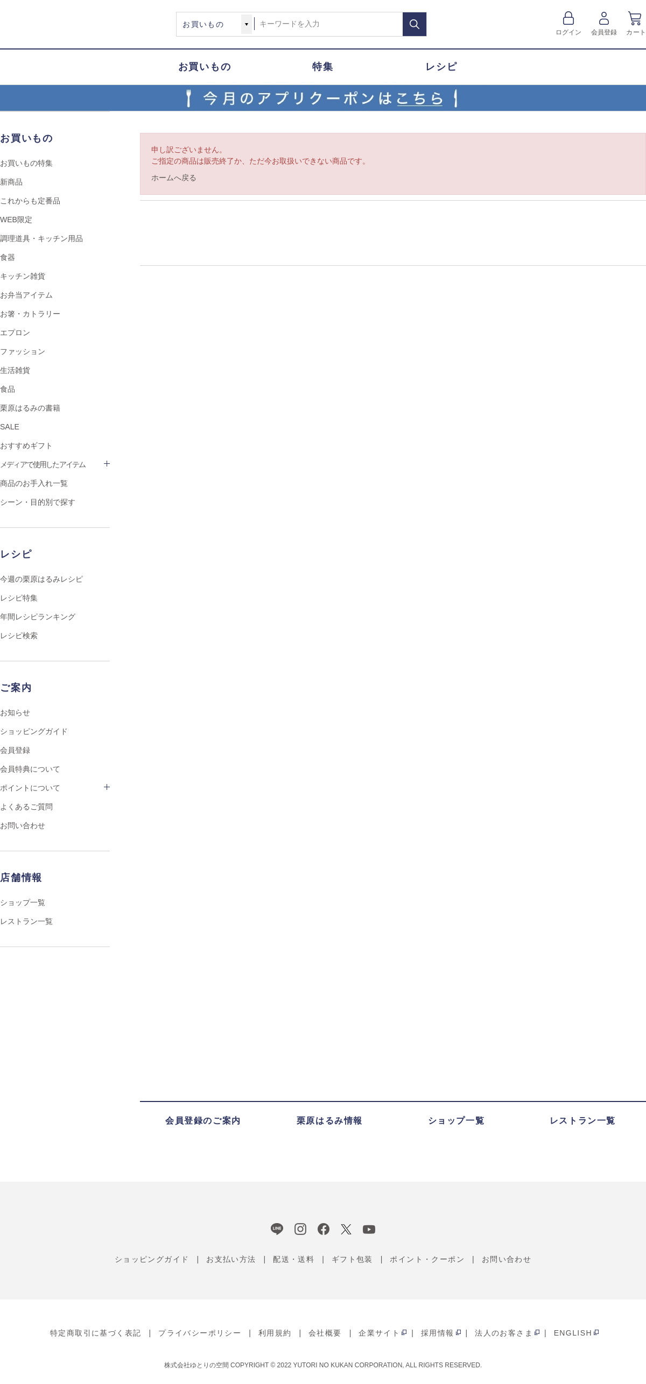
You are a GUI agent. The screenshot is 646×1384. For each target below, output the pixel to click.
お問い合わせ (22, 825)
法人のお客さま (504, 1333)
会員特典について (30, 769)
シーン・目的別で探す (37, 502)
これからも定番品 (30, 200)
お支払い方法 (231, 1259)
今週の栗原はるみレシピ (41, 579)
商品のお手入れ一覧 (34, 483)
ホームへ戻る (173, 177)
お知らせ (15, 712)
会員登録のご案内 (203, 1120)
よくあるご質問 (26, 806)
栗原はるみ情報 (330, 1120)
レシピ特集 (19, 598)
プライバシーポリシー (199, 1333)
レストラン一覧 (26, 921)
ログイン (569, 32)
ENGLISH (573, 1333)
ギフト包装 (352, 1259)
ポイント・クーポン (427, 1259)
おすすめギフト (26, 445)
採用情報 (437, 1333)
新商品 (11, 182)
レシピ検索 (19, 635)
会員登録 (604, 32)
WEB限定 (16, 219)
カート (636, 32)
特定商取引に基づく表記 (95, 1333)
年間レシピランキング (37, 616)
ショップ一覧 (22, 902)
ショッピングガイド (34, 731)
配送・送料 (293, 1259)
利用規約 (275, 1333)
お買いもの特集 (26, 163)
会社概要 (325, 1333)
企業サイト (379, 1333)
